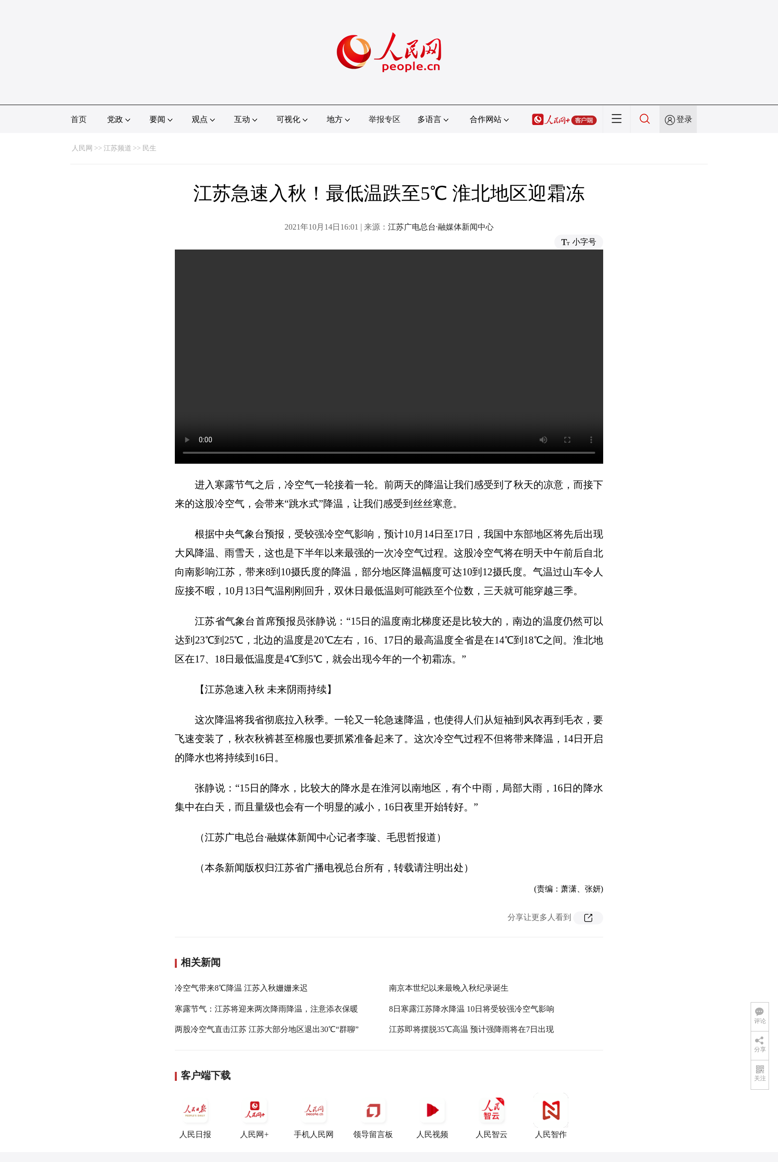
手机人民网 (314, 1116)
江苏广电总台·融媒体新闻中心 (441, 227)
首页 (79, 119)
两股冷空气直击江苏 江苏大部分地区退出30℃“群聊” (267, 1029)
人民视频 (432, 1116)
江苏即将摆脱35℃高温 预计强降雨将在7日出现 (471, 1029)
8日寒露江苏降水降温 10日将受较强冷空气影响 (471, 1009)
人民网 (82, 148)
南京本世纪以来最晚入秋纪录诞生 (449, 988)
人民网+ (254, 1116)
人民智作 (550, 1116)
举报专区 (384, 119)
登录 (684, 119)
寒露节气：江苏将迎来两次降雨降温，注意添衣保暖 (266, 1009)
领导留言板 (373, 1116)
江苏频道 (117, 148)
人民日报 (195, 1116)
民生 (149, 148)
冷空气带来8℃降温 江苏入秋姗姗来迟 (241, 988)
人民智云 (491, 1116)
